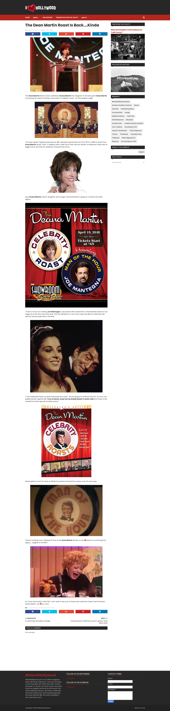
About (84, 18)
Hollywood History (34, 608)
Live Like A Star (117, 123)
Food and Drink (117, 112)
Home (27, 17)
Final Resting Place (127, 109)
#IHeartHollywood (40, 675)
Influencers (47, 17)
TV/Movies (115, 138)
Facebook (70, 687)
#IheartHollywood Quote (67, 17)
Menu (35, 18)
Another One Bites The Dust (122, 105)
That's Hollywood (136, 131)
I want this (130, 116)
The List (114, 134)
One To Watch (117, 127)
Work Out (115, 141)
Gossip (127, 112)
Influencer (129, 120)
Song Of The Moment (119, 131)
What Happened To (129, 138)
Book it (136, 105)
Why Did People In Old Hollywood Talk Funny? (126, 31)
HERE (48, 601)
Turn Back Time (136, 134)
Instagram (70, 678)
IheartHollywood (117, 120)
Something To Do (48, 608)
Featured (115, 109)
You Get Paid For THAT (128, 141)
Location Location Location (133, 123)
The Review (124, 134)
